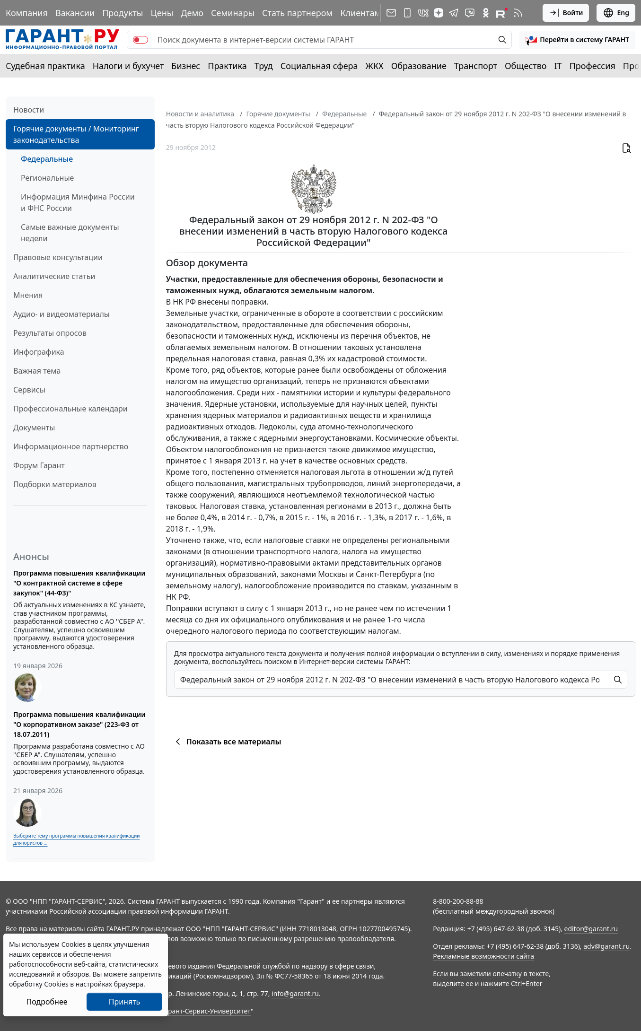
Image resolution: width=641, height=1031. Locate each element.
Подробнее (46, 1001)
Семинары (233, 12)
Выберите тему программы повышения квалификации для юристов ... (76, 839)
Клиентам (360, 12)
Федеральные (47, 159)
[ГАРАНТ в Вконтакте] (423, 12)
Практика (227, 65)
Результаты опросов (50, 333)
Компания (27, 12)
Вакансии (75, 12)
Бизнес (185, 65)
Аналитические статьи (54, 276)
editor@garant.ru (591, 928)
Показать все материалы (226, 741)
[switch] (140, 40)
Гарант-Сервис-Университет (206, 1010)
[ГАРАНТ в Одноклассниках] (486, 12)
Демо (192, 12)
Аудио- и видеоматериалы (61, 314)
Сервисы (29, 389)
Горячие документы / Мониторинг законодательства (76, 134)
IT (558, 65)
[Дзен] (438, 12)
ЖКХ (375, 65)
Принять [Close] (124, 1001)
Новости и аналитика (200, 113)
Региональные (47, 178)
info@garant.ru (295, 993)
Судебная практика (45, 65)
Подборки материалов (55, 484)
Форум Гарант (39, 465)
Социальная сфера (319, 65)
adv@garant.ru (606, 946)
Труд (264, 65)
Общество (526, 65)
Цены (161, 12)
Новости (28, 110)
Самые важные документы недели (70, 233)
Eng (616, 12)
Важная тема (37, 371)
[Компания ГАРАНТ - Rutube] (502, 12)
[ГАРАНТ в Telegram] (453, 12)
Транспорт (475, 65)
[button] (577, 40)
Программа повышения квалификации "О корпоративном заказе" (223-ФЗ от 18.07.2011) (79, 724)
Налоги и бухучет (128, 65)
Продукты (122, 12)
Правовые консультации (58, 257)
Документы (34, 427)
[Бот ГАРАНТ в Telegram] (469, 12)
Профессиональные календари (70, 408)
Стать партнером (297, 12)
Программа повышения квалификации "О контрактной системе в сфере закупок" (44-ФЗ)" (79, 582)
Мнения (28, 295)
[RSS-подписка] (518, 12)
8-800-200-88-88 (458, 901)
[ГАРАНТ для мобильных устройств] (407, 12)
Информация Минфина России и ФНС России (78, 202)
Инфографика (38, 352)
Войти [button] (566, 12)
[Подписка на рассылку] (391, 12)
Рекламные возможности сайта (483, 956)
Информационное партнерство (70, 446)
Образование (419, 65)
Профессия (592, 65)
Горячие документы (278, 113)
